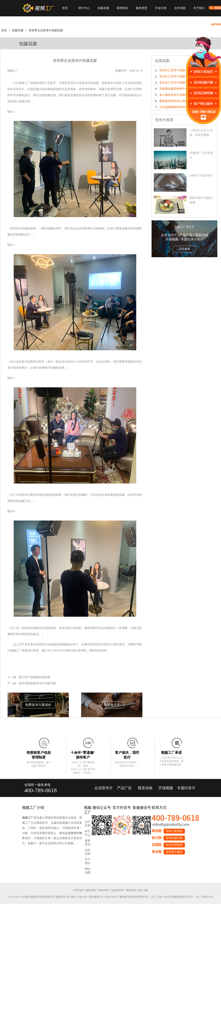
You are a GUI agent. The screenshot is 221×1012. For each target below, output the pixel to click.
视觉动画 (145, 788)
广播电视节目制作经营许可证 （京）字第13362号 (143, 896)
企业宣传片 (103, 788)
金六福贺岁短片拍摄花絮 (175, 94)
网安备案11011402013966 (103, 896)
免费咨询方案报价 (38, 705)
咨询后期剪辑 (174, 844)
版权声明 (103, 890)
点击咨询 (184, 248)
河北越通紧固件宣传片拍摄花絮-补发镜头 (185, 107)
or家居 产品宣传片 (201, 175)
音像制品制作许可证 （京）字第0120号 (192, 896)
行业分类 (160, 8)
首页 (65, 8)
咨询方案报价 (174, 831)
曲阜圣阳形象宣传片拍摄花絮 (37, 683)
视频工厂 (27, 817)
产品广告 (124, 788)
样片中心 (84, 8)
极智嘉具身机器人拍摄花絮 (176, 101)
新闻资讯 (122, 8)
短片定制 (87, 823)
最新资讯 (87, 842)
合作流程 (180, 8)
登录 (139, 890)
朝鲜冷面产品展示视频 (201, 200)
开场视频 (165, 788)
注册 (145, 890)
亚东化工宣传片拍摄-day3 (175, 70)
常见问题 (78, 890)
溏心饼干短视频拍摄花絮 (34, 677)
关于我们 (199, 8)
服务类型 (141, 8)
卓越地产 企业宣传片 (201, 155)
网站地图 (87, 870)
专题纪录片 (186, 788)
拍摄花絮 (103, 8)
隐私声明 (91, 890)
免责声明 (131, 890)
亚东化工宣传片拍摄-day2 (175, 76)
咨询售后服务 (174, 851)
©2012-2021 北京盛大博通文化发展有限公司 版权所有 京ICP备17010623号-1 (48, 896)
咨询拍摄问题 (174, 838)
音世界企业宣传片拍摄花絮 (46, 30)
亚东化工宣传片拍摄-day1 (175, 82)
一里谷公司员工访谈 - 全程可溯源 (201, 132)
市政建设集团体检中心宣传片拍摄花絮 (183, 88)
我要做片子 (112, 705)
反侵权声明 (117, 890)
